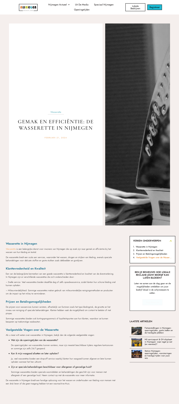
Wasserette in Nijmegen (146, 246)
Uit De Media (81, 4)
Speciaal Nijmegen (104, 4)
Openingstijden (82, 9)
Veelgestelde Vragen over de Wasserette (154, 257)
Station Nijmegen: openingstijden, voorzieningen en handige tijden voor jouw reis (158, 354)
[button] (171, 241)
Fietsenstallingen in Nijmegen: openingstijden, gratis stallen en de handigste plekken (159, 330)
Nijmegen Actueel (58, 5)
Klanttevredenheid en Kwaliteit (149, 250)
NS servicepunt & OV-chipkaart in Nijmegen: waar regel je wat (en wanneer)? (158, 342)
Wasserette (55, 112)
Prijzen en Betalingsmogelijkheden (151, 254)
